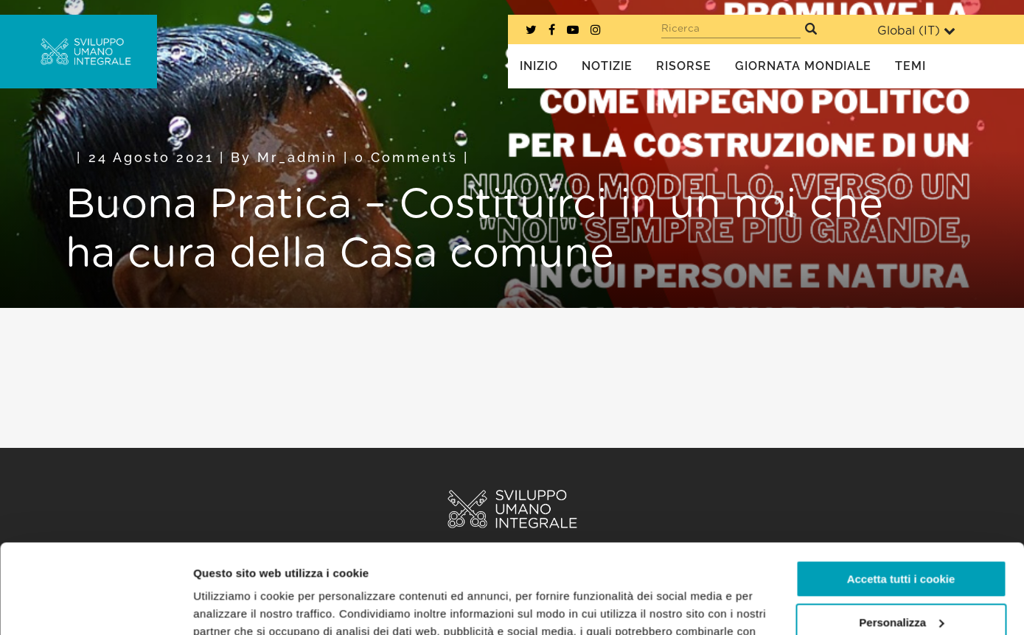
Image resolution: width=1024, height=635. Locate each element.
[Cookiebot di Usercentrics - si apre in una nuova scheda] (95, 606)
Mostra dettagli (233, 606)
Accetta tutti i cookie (901, 495)
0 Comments (406, 157)
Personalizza (901, 538)
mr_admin (297, 157)
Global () (916, 30)
